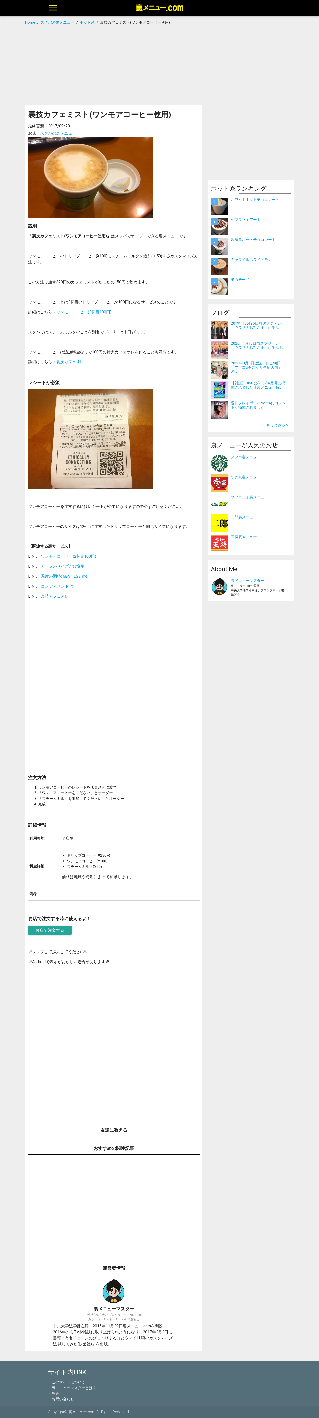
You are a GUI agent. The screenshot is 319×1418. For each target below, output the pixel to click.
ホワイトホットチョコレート (255, 199)
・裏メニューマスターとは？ (72, 1387)
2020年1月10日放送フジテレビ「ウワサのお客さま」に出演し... (258, 345)
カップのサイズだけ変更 (63, 566)
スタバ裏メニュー (246, 457)
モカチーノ (240, 279)
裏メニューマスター (247, 580)
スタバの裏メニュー (58, 133)
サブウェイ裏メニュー (249, 497)
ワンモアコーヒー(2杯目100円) (83, 311)
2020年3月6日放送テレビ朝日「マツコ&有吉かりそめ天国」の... (256, 367)
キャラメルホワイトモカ (251, 259)
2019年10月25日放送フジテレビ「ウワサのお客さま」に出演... (258, 325)
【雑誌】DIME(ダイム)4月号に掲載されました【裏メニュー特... (258, 385)
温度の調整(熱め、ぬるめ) (64, 576)
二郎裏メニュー (244, 517)
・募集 (53, 1393)
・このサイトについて (66, 1382)
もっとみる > (277, 425)
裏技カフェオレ (70, 361)
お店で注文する (50, 930)
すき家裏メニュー (246, 477)
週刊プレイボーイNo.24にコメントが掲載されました (258, 405)
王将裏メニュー (244, 536)
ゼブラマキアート (246, 219)
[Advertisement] (159, 65)
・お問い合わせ (61, 1399)
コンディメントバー (59, 586)
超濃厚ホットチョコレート (253, 239)
